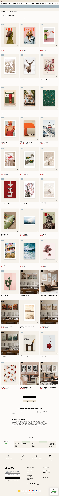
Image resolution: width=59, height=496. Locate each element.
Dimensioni (32, 9)
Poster (10, 3)
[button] (54, 491)
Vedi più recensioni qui (29, 449)
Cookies (44, 475)
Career (28, 472)
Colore (20, 9)
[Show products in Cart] (57, 3)
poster (16, 412)
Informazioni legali (29, 470)
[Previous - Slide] (13, 444)
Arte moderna (6, 11)
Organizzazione (47, 9)
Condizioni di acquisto (46, 472)
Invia (12, 478)
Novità (33, 3)
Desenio (32, 493)
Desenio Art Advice (46, 467)
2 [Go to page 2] (27, 401)
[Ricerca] (53, 3)
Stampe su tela (15, 3)
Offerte (29, 3)
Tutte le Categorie (12, 9)
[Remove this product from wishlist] (17, 46)
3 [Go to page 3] (29, 401)
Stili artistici (38, 9)
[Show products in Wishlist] (55, 3)
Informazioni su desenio (30, 467)
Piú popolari (38, 3)
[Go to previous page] (24, 401)
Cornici (25, 3)
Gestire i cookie (45, 477)
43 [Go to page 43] (33, 401)
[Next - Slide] (57, 444)
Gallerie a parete (48, 3)
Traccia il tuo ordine (46, 470)
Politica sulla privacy (15, 480)
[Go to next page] (35, 401)
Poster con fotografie (13, 11)
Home (43, 3)
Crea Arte (21, 3)
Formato (26, 9)
